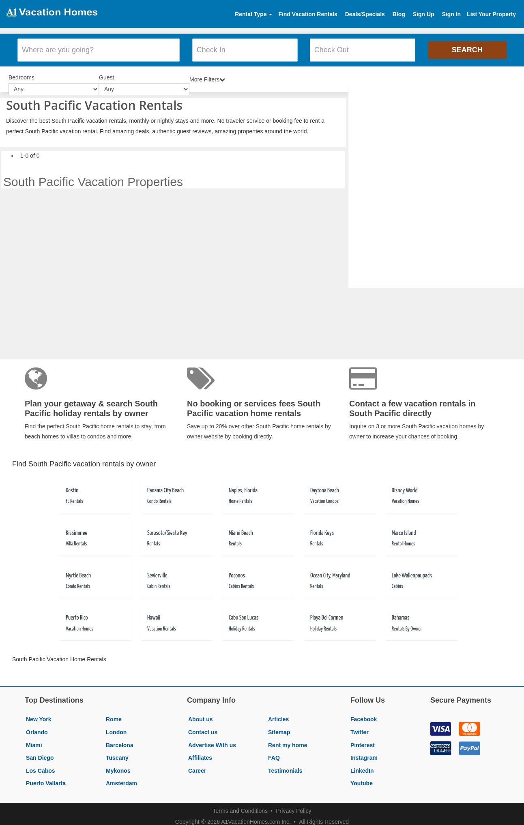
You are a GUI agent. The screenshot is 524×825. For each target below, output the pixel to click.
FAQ (274, 752)
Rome (114, 714)
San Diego (40, 752)
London (116, 727)
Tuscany (117, 752)
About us (200, 714)
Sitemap (279, 727)
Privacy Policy (293, 805)
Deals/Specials (365, 14)
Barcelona (119, 740)
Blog (399, 14)
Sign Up (423, 14)
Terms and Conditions (240, 805)
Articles (278, 714)
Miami (34, 740)
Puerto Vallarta (46, 778)
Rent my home (287, 740)
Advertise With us (212, 740)
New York (39, 714)
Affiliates (200, 752)
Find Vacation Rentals (307, 14)
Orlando (37, 727)
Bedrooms (21, 73)
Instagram (364, 752)
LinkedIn (362, 765)
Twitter (359, 727)
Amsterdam (121, 778)
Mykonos (118, 765)
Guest (106, 73)
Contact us (202, 727)
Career (197, 765)
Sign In (451, 14)
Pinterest (362, 740)
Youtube (361, 778)
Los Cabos (40, 765)
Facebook (363, 714)
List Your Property (491, 14)
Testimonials (285, 765)
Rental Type (253, 14)
